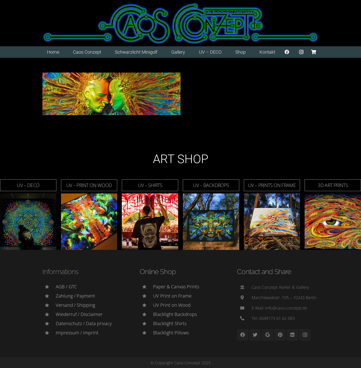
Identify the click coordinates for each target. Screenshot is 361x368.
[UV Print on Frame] (146, 296)
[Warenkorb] (314, 52)
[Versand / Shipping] (49, 305)
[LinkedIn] (292, 335)
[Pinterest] (280, 335)
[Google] (267, 335)
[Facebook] (286, 52)
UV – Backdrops (211, 185)
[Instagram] (301, 52)
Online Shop (158, 272)
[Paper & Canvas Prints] (146, 286)
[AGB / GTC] (49, 286)
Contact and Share (264, 272)
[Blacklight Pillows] (146, 332)
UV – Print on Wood (89, 185)
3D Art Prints (333, 185)
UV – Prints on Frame (272, 185)
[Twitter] (255, 335)
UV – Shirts (150, 185)
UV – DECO (28, 185)
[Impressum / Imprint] (49, 332)
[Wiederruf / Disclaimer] (49, 314)
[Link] (181, 23)
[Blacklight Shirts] (146, 323)
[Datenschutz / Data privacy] (49, 323)
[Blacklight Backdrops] (146, 314)
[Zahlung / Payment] (49, 296)
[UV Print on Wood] (146, 305)
